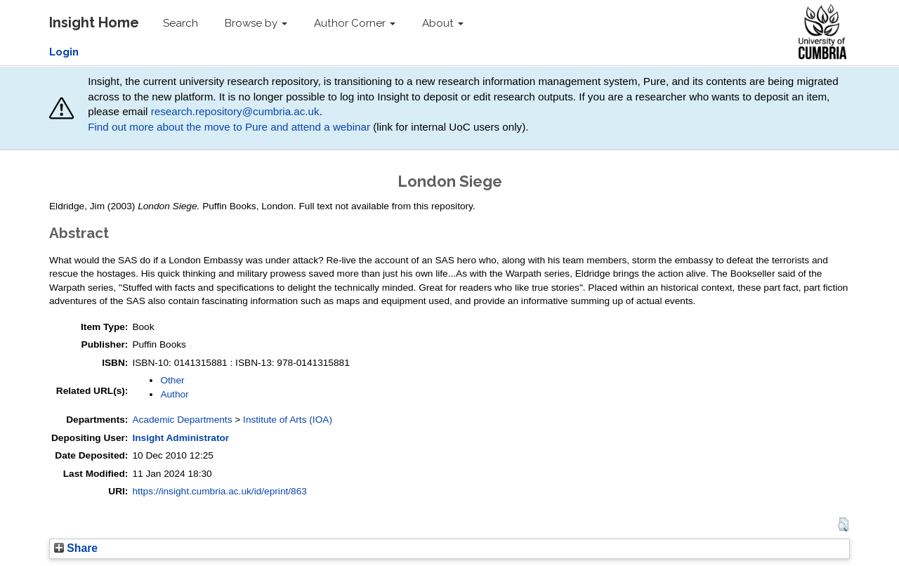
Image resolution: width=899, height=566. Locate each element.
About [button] (443, 23)
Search (180, 23)
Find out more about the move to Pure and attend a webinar (229, 127)
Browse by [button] (256, 23)
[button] (843, 525)
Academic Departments (182, 419)
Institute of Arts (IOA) (287, 419)
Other (172, 380)
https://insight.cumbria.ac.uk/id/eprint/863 (219, 491)
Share (76, 548)
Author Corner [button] (354, 23)
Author (174, 394)
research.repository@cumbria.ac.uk (235, 111)
